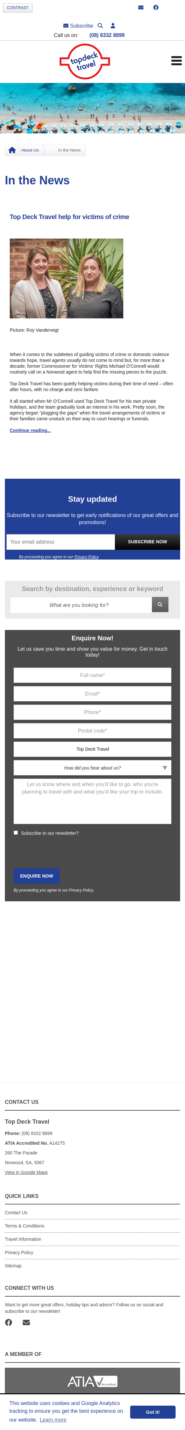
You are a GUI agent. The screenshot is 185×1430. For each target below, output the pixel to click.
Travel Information (23, 1239)
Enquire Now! (93, 638)
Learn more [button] (53, 1420)
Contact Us (16, 1212)
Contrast (18, 8)
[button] (113, 26)
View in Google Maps (26, 1172)
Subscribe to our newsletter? (50, 833)
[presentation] (63, 852)
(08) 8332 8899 (107, 35)
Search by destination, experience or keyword (92, 589)
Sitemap (13, 1265)
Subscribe (78, 26)
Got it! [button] (153, 1412)
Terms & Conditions (24, 1225)
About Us (30, 150)
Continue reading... (30, 430)
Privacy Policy (86, 557)
